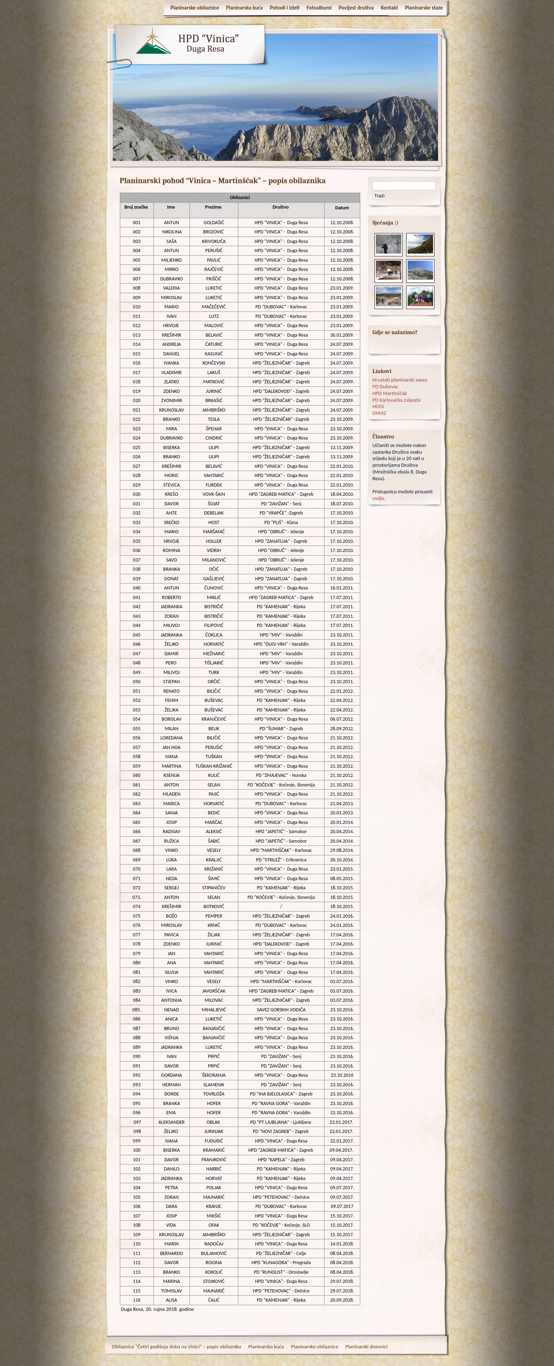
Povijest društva (356, 8)
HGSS (378, 406)
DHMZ (379, 413)
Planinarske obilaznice (194, 8)
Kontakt (389, 8)
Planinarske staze (424, 8)
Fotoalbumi (319, 8)
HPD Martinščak (390, 393)
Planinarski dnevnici (366, 1346)
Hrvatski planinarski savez (400, 380)
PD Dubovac (385, 386)
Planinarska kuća (244, 8)
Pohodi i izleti (284, 8)
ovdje (378, 498)
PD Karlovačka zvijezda (397, 400)
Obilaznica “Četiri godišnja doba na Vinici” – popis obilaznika (176, 1346)
